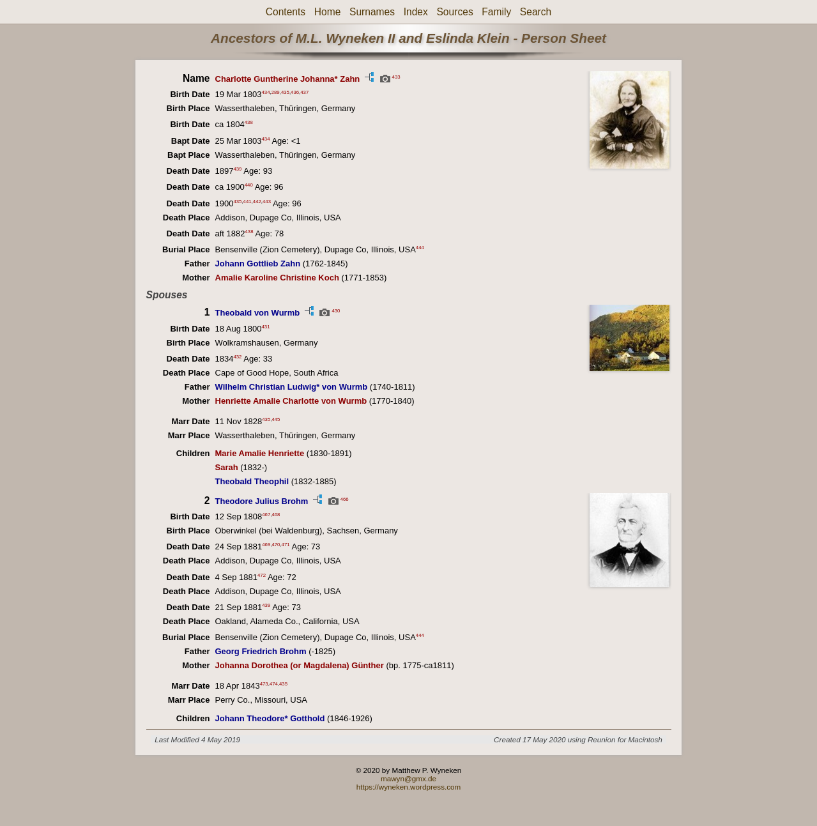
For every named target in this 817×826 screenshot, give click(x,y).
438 (249, 122)
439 (237, 169)
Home (327, 11)
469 (266, 544)
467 (266, 514)
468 (275, 514)
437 (304, 92)
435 (285, 92)
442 (257, 201)
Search (535, 11)
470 (275, 544)
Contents (285, 11)
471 (286, 544)
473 (264, 684)
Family (496, 11)
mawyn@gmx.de (408, 778)
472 (261, 574)
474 (274, 684)
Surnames (372, 11)
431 (266, 326)
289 (275, 92)
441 (247, 201)
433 (396, 76)
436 (295, 92)
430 (336, 311)
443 (267, 201)
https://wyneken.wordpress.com (408, 787)
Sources (454, 11)
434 (266, 92)
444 (420, 247)
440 (249, 185)
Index (416, 11)
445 (275, 419)
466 (344, 498)
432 (237, 357)
